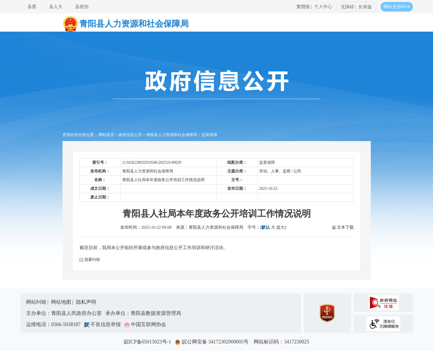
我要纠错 (92, 260)
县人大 (55, 6)
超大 (280, 227)
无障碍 (347, 6)
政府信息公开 (130, 135)
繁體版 (303, 6)
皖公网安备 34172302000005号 (214, 342)
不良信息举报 (103, 324)
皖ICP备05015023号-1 (149, 342)
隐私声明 (86, 302)
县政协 (82, 6)
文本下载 (345, 227)
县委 (31, 6)
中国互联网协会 (145, 324)
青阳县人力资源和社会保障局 (171, 135)
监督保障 (209, 135)
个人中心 (323, 6)
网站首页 (106, 135)
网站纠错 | (38, 302)
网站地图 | (63, 302)
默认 (265, 227)
